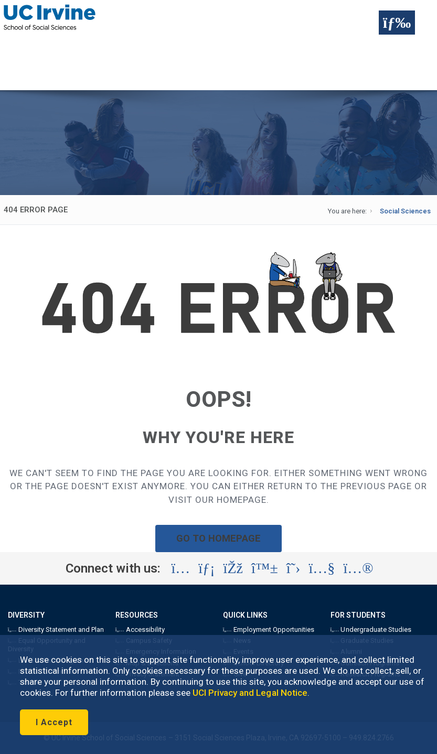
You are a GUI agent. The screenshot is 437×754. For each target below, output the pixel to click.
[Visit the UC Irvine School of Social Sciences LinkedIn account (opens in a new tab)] (206, 568)
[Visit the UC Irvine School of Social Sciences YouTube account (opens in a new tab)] (321, 568)
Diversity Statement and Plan (56, 629)
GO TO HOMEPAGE (218, 538)
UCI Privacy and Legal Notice (250, 692)
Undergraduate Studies (371, 629)
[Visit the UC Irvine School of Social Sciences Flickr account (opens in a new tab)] (358, 568)
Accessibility (140, 629)
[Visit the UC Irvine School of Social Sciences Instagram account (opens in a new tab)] (180, 568)
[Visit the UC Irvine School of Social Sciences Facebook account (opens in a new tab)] (233, 568)
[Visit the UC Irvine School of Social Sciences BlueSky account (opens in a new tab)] (264, 568)
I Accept (54, 722)
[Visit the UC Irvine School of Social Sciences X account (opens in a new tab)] (293, 568)
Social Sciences (405, 211)
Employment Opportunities (269, 629)
